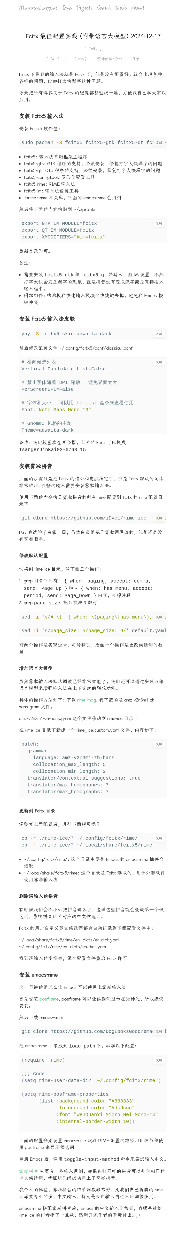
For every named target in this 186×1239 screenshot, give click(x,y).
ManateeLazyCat (38, 8)
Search (104, 8)
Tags (67, 8)
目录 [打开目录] (136, 58)
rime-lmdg (86, 697)
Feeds (121, 8)
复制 (159, 143)
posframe (49, 996)
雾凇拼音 (28, 1167)
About (138, 8)
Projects (85, 8)
